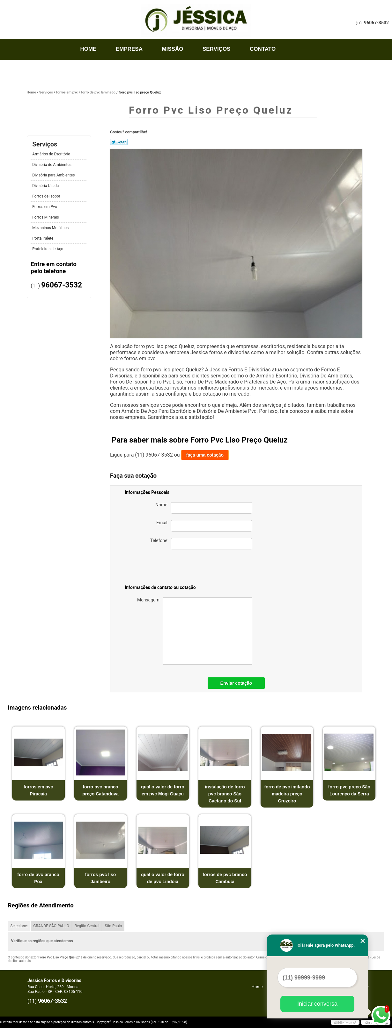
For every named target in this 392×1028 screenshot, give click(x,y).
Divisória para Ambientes (54, 175)
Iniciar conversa (317, 1004)
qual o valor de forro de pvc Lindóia (162, 878)
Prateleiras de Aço (48, 249)
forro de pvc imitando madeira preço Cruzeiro (287, 793)
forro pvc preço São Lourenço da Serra (349, 790)
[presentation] (207, 568)
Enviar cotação (236, 683)
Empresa (129, 49)
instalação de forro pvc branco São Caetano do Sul (225, 793)
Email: (204, 526)
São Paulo (113, 926)
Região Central (87, 926)
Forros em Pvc (45, 207)
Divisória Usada (46, 185)
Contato (263, 49)
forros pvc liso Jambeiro (100, 878)
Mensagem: (194, 631)
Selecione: (19, 926)
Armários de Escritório (51, 154)
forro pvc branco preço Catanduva (100, 790)
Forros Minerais (46, 217)
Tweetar (119, 142)
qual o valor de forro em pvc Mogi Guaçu (162, 790)
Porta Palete (43, 238)
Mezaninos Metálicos (51, 228)
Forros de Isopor (46, 196)
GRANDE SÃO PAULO (51, 926)
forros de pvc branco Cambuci (225, 878)
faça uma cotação (205, 455)
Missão (172, 49)
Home (88, 49)
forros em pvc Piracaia (38, 790)
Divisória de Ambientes (52, 164)
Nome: (203, 508)
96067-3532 (376, 22)
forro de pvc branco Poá (38, 878)
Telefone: (201, 543)
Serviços (217, 49)
